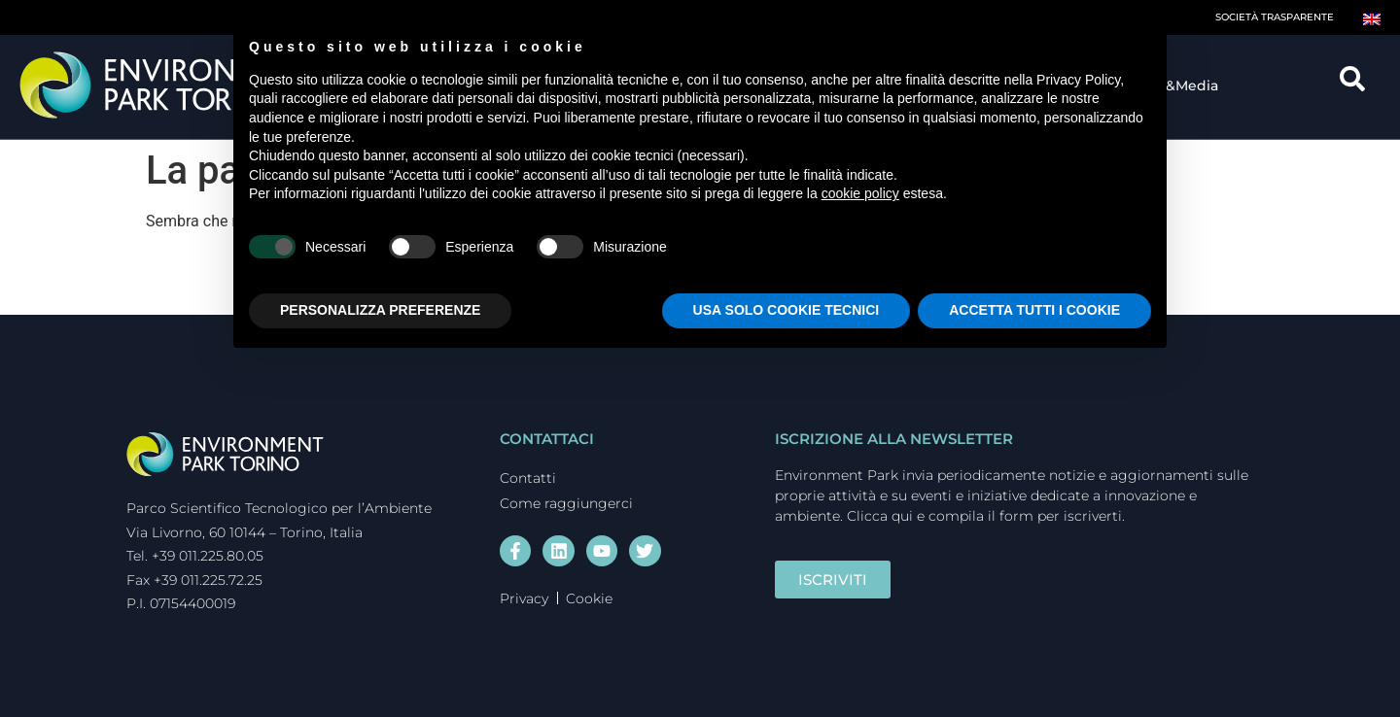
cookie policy (860, 193)
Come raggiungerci (566, 503)
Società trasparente (1274, 17)
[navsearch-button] (1359, 85)
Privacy (524, 598)
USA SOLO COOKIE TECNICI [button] (786, 310)
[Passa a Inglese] (1372, 17)
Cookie (589, 598)
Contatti (528, 478)
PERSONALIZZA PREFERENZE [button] (380, 310)
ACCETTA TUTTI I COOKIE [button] (1034, 310)
